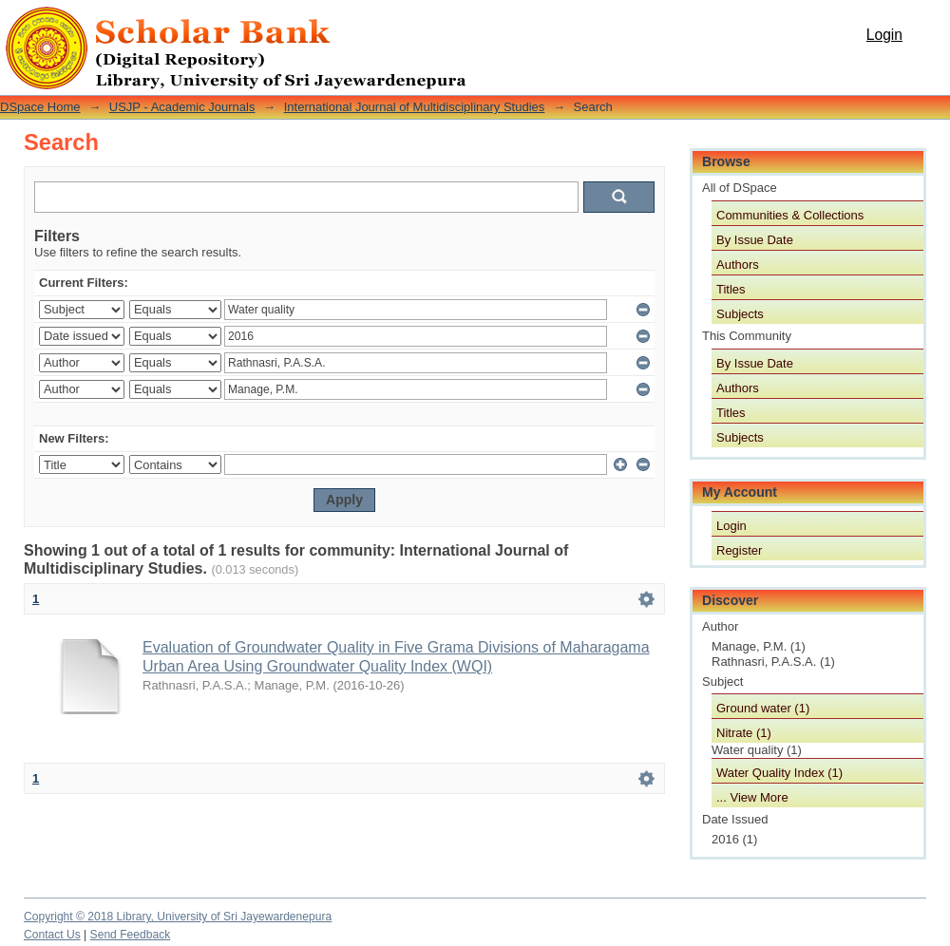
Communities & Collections (790, 215)
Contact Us (52, 934)
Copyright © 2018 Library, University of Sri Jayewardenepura (178, 916)
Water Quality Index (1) (779, 773)
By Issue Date (754, 240)
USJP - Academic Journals (182, 107)
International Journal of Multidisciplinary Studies (414, 107)
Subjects (740, 314)
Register (739, 550)
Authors (737, 264)
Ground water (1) (762, 708)
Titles (731, 289)
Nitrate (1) (743, 733)
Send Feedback (130, 934)
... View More (752, 797)
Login (884, 35)
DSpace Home (40, 107)
